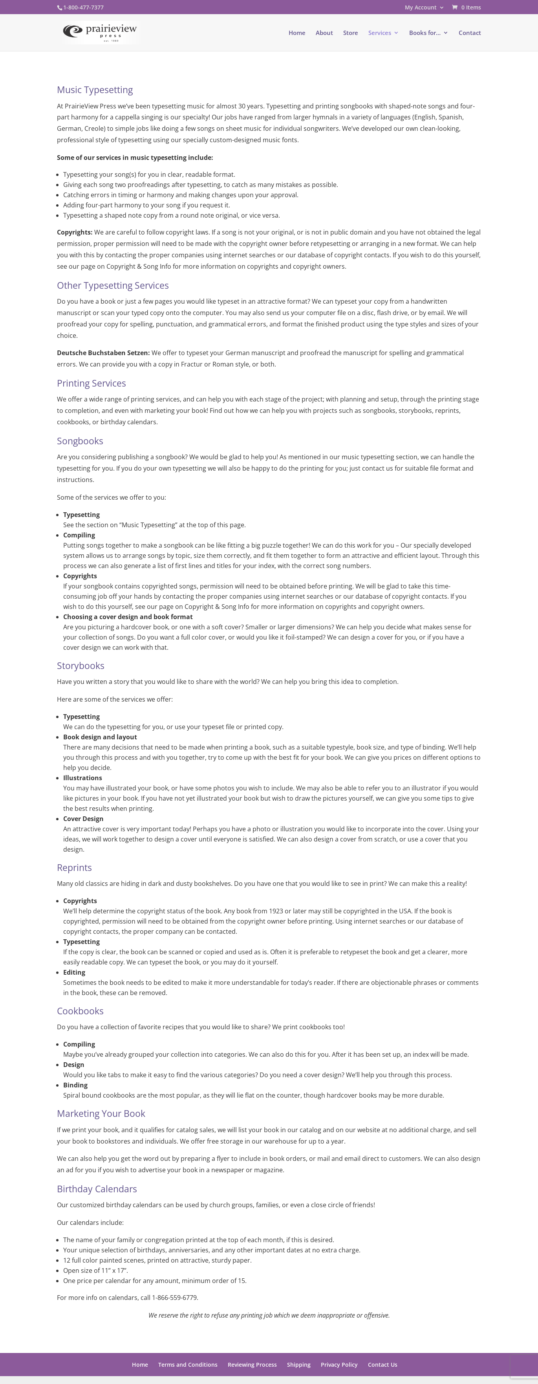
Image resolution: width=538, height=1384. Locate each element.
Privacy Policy (339, 1364)
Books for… (425, 33)
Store (350, 33)
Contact (470, 33)
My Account (421, 8)
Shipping (299, 1364)
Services (379, 33)
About (324, 33)
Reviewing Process (252, 1364)
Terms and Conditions (188, 1364)
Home (297, 33)
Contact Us (382, 1364)
